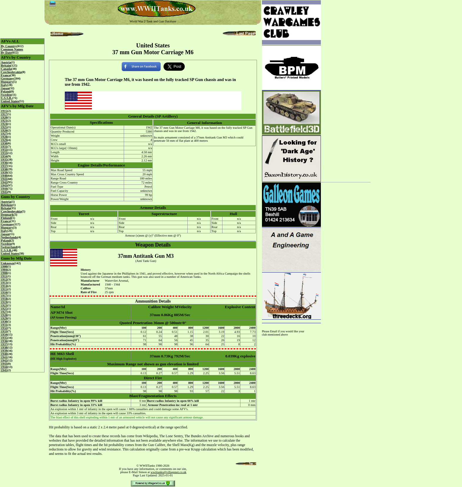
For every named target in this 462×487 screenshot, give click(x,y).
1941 (4, 179)
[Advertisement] (346, 89)
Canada (6, 68)
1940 (4, 175)
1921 (4, 120)
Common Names (12, 49)
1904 (4, 269)
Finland (6, 217)
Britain (6, 65)
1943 (4, 185)
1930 (4, 143)
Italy (4, 85)
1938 (4, 169)
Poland (5, 91)
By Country (9, 46)
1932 (4, 149)
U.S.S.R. (6, 98)
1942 (4, 182)
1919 (4, 302)
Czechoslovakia (11, 72)
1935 (4, 159)
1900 (4, 266)
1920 (4, 117)
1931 (4, 146)
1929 (4, 140)
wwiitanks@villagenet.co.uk (169, 472)
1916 (4, 292)
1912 (4, 279)
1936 (4, 162)
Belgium (6, 205)
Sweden (6, 94)
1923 (4, 305)
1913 (4, 282)
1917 (4, 114)
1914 (4, 286)
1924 (4, 124)
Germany (7, 78)
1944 (4, 188)
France (5, 75)
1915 (4, 111)
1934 (4, 156)
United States (10, 101)
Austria (6, 62)
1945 (4, 192)
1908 (4, 273)
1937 (4, 166)
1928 (4, 136)
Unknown (7, 263)
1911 (4, 276)
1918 (4, 299)
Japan (5, 88)
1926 (4, 130)
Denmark (7, 214)
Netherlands (9, 237)
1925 (4, 127)
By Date (6, 52)
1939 (4, 172)
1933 (4, 153)
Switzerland (9, 247)
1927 (4, 133)
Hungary (7, 81)
